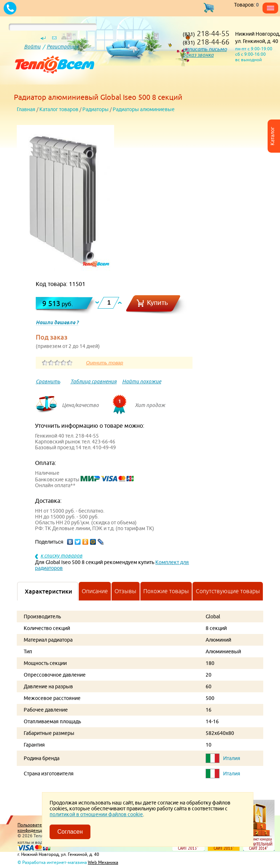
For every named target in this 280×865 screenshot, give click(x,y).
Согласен (70, 832)
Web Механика (103, 862)
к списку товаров (61, 556)
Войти (32, 47)
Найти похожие (141, 381)
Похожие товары (166, 591)
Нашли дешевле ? (57, 322)
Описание (95, 591)
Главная (26, 109)
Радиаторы (95, 109)
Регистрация (62, 47)
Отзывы (125, 591)
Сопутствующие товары (228, 591)
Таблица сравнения (93, 381)
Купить (157, 302)
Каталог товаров (58, 109)
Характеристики (48, 591)
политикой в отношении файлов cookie (96, 814)
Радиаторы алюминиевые (144, 109)
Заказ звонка (198, 55)
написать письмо (205, 49)
